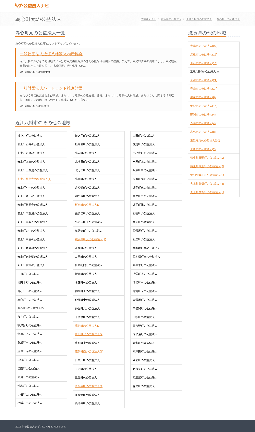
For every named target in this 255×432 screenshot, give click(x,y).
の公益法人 (171, 19)
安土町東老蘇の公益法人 (33, 256)
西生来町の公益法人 (145, 265)
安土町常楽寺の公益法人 (33, 222)
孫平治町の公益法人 (145, 334)
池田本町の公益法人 (30, 282)
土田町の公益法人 (144, 135)
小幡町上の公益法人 (30, 394)
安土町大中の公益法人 (31, 230)
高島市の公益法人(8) (203, 131)
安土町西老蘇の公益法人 (33, 248)
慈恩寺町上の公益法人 (89, 222)
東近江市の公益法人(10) (205, 140)
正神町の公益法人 (86, 248)
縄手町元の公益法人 (145, 204)
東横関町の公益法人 (145, 308)
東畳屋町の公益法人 (145, 299)
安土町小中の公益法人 (31, 187)
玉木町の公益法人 (86, 368)
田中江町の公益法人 (87, 360)
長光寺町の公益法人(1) (89, 386)
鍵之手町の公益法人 (87, 135)
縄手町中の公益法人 (145, 196)
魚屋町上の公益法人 (30, 333)
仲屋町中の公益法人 (87, 299)
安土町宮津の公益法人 (31, 265)
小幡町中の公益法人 (30, 402)
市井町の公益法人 (29, 316)
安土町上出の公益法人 (31, 161)
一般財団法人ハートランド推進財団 (51, 88)
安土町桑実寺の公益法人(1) (34, 178)
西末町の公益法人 (144, 222)
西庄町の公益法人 (144, 239)
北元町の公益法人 (86, 178)
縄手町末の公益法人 (145, 187)
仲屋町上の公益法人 (87, 291)
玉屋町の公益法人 (86, 377)
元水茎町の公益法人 (145, 368)
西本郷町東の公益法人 (146, 256)
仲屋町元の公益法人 (87, 308)
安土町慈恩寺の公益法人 (33, 204)
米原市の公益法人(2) (203, 149)
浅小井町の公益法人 (30, 135)
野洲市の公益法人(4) (203, 114)
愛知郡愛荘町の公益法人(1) (207, 175)
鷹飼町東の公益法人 (87, 342)
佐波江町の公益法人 (87, 213)
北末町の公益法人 (86, 152)
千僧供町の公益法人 (87, 317)
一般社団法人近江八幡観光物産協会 (51, 54)
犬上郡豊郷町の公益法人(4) (207, 183)
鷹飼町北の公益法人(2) (89, 334)
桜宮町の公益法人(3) (87, 204)
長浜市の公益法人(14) (203, 63)
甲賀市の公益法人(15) (203, 105)
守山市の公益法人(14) (203, 88)
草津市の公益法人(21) (203, 80)
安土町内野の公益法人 (31, 152)
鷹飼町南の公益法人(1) (89, 351)
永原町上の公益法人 (145, 161)
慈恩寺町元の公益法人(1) (90, 239)
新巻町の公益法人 (86, 273)
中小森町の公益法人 (145, 152)
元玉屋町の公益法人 (145, 377)
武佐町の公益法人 (144, 360)
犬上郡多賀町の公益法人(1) (207, 192)
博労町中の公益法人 (145, 282)
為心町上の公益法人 (30, 291)
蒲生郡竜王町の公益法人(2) (207, 166)
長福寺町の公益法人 (87, 394)
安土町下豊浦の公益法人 (33, 213)
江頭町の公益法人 (29, 359)
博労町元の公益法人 (145, 291)
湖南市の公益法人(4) (203, 123)
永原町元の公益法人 (145, 178)
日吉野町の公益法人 (145, 325)
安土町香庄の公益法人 (31, 196)
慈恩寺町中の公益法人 (89, 230)
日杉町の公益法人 (144, 317)
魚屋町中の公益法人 (30, 342)
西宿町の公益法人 (144, 213)
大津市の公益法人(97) (203, 45)
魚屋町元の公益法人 (30, 351)
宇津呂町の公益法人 (30, 325)
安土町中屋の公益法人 (31, 239)
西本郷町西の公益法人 (146, 248)
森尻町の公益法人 (144, 386)
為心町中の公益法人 (30, 299)
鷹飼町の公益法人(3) (87, 325)
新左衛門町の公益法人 (89, 265)
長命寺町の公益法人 (87, 403)
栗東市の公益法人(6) (203, 97)
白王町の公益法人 (86, 256)
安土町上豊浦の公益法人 (33, 170)
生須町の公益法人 (29, 273)
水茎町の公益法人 (86, 282)
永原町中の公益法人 (145, 170)
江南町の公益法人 (29, 368)
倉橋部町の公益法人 (87, 187)
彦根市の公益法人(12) (203, 54)
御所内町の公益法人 (87, 196)
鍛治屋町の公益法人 (87, 144)
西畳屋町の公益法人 (145, 230)
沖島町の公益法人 (29, 385)
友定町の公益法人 (144, 144)
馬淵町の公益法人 (144, 342)
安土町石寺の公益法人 (31, 144)
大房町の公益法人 (29, 377)
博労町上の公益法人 (145, 273)
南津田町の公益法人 (145, 351)
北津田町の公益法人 (87, 161)
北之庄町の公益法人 (87, 170)
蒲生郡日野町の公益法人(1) (207, 157)
